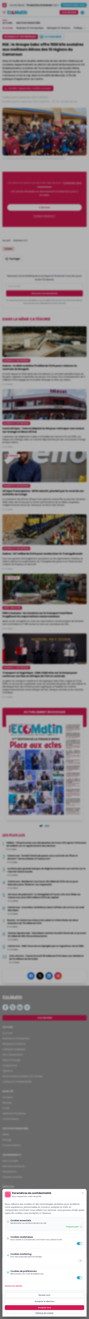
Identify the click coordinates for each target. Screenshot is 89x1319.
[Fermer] (82, 1193)
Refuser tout (44, 1295)
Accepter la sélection (44, 1301)
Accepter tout (44, 1307)
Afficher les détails (13, 1286)
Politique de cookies (44, 1313)
